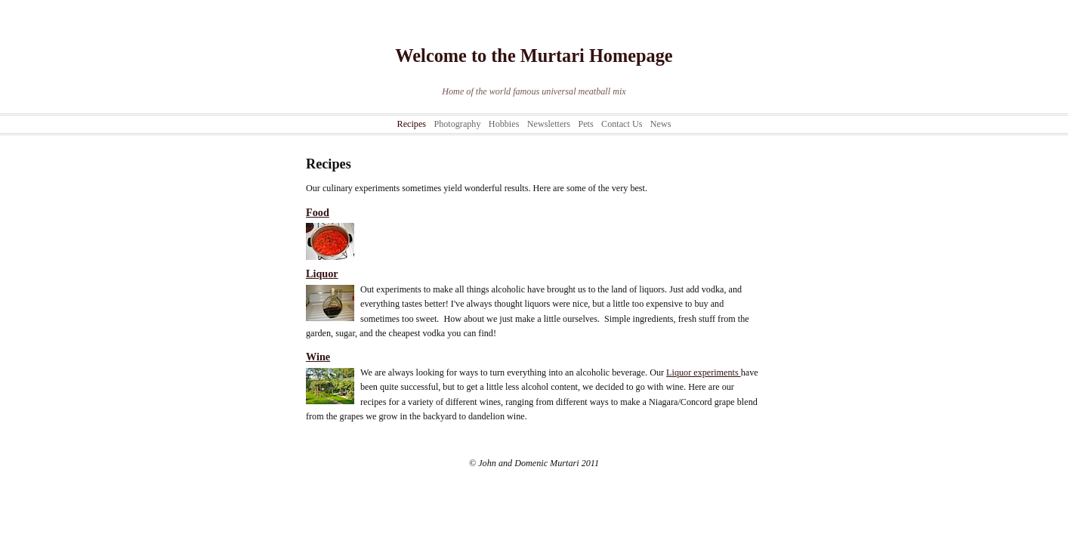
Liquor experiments (703, 372)
